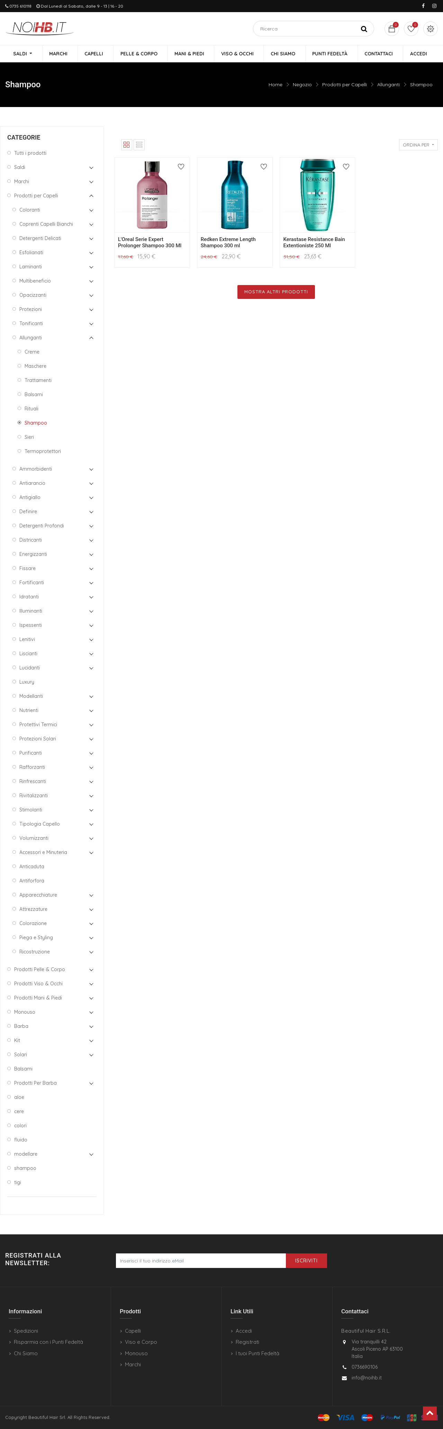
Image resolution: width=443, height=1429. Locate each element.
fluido (20, 1140)
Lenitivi (27, 640)
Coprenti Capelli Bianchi (46, 224)
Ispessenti (30, 625)
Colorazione (33, 924)
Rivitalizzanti (33, 796)
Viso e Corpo (141, 1342)
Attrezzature (33, 909)
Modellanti (31, 696)
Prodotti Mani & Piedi (38, 998)
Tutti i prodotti (30, 153)
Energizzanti (33, 554)
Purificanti (30, 753)
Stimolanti (30, 810)
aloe (19, 1097)
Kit (17, 1041)
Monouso (24, 1012)
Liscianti (28, 654)
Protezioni (30, 310)
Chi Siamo (26, 1353)
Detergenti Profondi (41, 526)
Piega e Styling (36, 938)
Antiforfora (31, 881)
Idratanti (29, 597)
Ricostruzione (34, 952)
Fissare (27, 569)
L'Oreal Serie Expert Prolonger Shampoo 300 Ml (149, 243)
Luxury (26, 682)
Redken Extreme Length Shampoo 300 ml (228, 243)
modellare (25, 1154)
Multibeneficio (35, 281)
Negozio (302, 85)
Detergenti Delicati (40, 239)
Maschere (35, 366)
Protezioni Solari (37, 739)
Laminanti (30, 267)
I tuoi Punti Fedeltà (257, 1353)
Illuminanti (30, 611)
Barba (21, 1026)
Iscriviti (306, 1261)
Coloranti (29, 210)
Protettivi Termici (38, 725)
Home (275, 85)
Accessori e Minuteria (43, 853)
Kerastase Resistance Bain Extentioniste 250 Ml (314, 243)
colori (20, 1126)
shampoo (25, 1168)
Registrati (247, 1342)
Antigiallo (29, 498)
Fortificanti (31, 583)
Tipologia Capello (39, 824)
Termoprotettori (43, 452)
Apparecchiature (38, 895)
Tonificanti (31, 324)
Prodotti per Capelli (344, 85)
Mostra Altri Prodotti (276, 292)
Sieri (29, 437)
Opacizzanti (32, 295)
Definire (28, 512)
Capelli (133, 1331)
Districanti (30, 540)
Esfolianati (31, 253)
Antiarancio (32, 483)
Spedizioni (26, 1331)
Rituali (31, 409)
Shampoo (421, 85)
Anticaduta (31, 867)
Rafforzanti (32, 767)
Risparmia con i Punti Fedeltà (48, 1342)
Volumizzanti (33, 838)
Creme (32, 352)
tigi (17, 1183)
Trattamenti (38, 381)
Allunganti (388, 85)
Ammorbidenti (35, 469)
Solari (20, 1055)
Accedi (244, 1331)
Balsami (34, 395)
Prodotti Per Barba (35, 1083)
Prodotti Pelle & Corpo (39, 970)
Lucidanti (29, 668)
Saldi (19, 168)
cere (19, 1112)
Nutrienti (28, 711)
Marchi (21, 182)
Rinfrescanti (32, 782)
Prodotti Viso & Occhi (38, 984)
